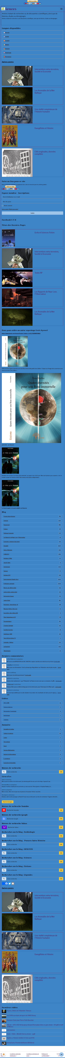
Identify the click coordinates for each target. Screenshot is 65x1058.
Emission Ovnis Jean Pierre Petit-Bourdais (20, 1020)
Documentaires (32, 621)
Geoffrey (10, 665)
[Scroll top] (61, 1054)
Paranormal (32, 525)
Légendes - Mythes (32, 642)
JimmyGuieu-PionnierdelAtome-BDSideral (20, 1043)
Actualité (32, 546)
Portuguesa (7, 56)
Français (6, 32)
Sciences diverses (32, 707)
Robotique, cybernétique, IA (32, 605)
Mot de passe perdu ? (13, 209)
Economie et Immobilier (32, 763)
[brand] (3, 8)
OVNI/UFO (32, 554)
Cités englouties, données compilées (45, 152)
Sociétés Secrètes (32, 630)
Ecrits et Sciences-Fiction (45, 232)
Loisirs (32, 738)
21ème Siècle (32, 600)
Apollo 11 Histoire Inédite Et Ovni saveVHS (20, 1038)
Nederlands (7, 52)
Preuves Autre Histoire (32, 516)
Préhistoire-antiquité (32, 584)
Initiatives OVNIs (32, 558)
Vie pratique (32, 742)
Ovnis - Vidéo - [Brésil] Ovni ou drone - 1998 (21, 1034)
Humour (32, 571)
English (6, 36)
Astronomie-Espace (32, 596)
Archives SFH (32, 575)
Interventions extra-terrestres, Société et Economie (47, 70)
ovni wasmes (11, 1030)
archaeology (32, 647)
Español (6, 40)
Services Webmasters (32, 750)
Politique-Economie (32, 533)
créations (32, 720)
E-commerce (32, 759)
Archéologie (32, 567)
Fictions (32, 529)
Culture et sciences (32, 733)
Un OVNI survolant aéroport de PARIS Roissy (21, 1015)
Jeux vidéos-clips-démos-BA (32, 613)
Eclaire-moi (10, 684)
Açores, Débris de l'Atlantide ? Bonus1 (19, 1011)
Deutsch (6, 48)
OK (61, 772)
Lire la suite (57, 661)
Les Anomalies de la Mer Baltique (45, 91)
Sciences (32, 521)
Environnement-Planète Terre (32, 579)
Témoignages (32, 651)
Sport (32, 746)
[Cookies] (4, 1054)
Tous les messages (7, 802)
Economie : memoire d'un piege (32, 542)
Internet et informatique (32, 754)
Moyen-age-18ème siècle (32, 588)
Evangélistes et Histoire (44, 128)
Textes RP (38, 273)
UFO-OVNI (32, 703)
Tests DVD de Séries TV (32, 638)
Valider (32, 213)
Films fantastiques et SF (32, 617)
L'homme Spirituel (32, 626)
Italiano (6, 44)
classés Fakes (32, 563)
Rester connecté (8, 205)
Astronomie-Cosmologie (32, 711)
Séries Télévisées (32, 550)
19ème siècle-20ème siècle (32, 592)
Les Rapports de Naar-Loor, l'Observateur (46, 293)
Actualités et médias (32, 729)
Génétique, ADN (32, 634)
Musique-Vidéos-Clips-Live (32, 609)
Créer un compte (5, 209)
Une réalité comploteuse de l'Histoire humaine (46, 110)
